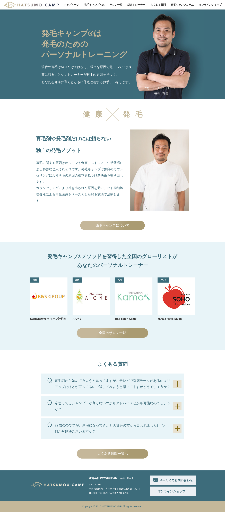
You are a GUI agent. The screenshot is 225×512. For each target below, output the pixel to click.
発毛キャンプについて (112, 225)
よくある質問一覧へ (112, 453)
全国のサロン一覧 (112, 333)
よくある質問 (158, 4)
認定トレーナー (136, 4)
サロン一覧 (116, 4)
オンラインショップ (210, 4)
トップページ (71, 4)
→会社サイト (127, 478)
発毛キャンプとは (94, 4)
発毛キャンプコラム (182, 4)
